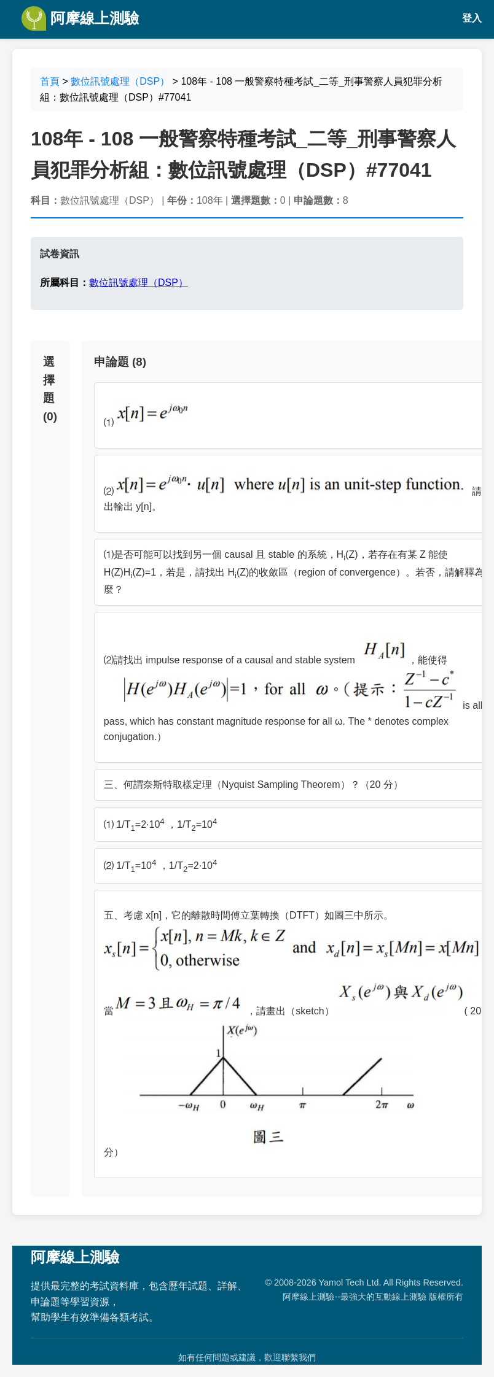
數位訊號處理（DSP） (120, 81)
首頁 (50, 81)
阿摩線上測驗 (80, 18)
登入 (472, 18)
